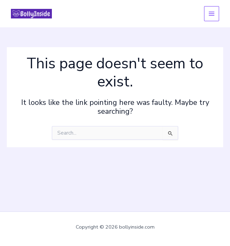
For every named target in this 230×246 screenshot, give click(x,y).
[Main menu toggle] (211, 13)
